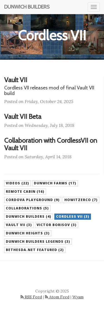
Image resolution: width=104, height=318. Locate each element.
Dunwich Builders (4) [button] (28, 216)
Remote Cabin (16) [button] (25, 191)
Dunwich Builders (27, 7)
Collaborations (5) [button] (27, 208)
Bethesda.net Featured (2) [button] (35, 249)
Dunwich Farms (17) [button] (55, 183)
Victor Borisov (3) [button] (57, 224)
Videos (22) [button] (17, 183)
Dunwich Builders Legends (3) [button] (38, 241)
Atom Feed (57, 296)
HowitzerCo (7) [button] (81, 199)
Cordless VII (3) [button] (72, 216)
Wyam (77, 296)
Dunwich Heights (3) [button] (28, 233)
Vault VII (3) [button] (19, 224)
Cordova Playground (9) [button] (33, 199)
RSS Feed (31, 296)
